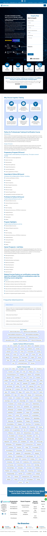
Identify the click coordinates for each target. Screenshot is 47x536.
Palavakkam (31, 429)
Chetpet (40, 459)
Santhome (15, 441)
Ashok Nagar (7, 400)
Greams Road (20, 464)
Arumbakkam (36, 397)
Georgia (38, 351)
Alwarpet (29, 395)
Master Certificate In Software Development (25, 512)
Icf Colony (29, 464)
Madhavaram (27, 418)
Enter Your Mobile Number (32, 30)
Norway (39, 357)
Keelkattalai (10, 412)
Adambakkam (8, 395)
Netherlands (15, 357)
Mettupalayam (30, 479)
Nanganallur (32, 427)
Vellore (13, 368)
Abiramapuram (8, 459)
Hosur (13, 380)
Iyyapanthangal (36, 406)
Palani (27, 482)
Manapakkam (19, 421)
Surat (12, 383)
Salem (17, 371)
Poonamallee (29, 435)
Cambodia (30, 348)
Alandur (22, 395)
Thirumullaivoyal (9, 450)
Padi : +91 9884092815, (19, 2)
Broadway (32, 459)
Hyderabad (20, 380)
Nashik (41, 392)
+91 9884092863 (7, 527)
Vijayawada (25, 383)
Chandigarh (17, 377)
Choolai (17, 461)
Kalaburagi (31, 386)
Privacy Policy (26, 531)
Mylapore (16, 427)
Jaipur (6, 392)
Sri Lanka (38, 360)
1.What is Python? (9, 304)
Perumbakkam (12, 435)
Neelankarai (6, 429)
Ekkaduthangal (36, 403)
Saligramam (6, 441)
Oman (8, 360)
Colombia (38, 348)
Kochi (24, 386)
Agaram (16, 459)
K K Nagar (37, 409)
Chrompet (19, 403)
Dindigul (38, 479)
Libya (40, 354)
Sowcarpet (39, 470)
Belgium (9, 348)
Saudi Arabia (21, 360)
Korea (15, 351)
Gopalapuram (10, 406)
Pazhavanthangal (27, 432)
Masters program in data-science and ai (17, 337)
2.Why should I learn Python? (12, 314)
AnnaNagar (7, 526)
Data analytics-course (10, 340)
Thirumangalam (35, 447)
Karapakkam (19, 409)
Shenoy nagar (40, 441)
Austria (22, 345)
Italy (21, 354)
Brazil (16, 348)
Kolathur (10, 415)
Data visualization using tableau (32, 334)
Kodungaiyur (20, 467)
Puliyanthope (30, 470)
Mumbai (31, 389)
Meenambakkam (10, 424)
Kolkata (17, 386)
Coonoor (20, 482)
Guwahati (38, 377)
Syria (13, 363)
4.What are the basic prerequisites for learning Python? (17, 321)
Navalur (40, 427)
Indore (38, 386)
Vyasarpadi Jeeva (25, 476)
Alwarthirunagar (38, 395)
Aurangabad (37, 374)
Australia (15, 345)
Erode (24, 371)
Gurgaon (6, 380)
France (22, 351)
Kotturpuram (25, 415)
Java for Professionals (22, 340)
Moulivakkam (37, 424)
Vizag (18, 383)
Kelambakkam (19, 412)
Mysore (34, 380)
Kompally (39, 389)
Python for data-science (15, 331)
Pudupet (22, 470)
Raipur (40, 383)
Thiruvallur (10, 453)
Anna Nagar (27, 397)
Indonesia (8, 351)
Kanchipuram (30, 368)
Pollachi (16, 479)
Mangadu (28, 421)
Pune (6, 383)
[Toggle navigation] (45, 5)
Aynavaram (24, 459)
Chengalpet (21, 368)
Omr (38, 456)
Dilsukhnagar (8, 389)
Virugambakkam (19, 456)
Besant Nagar (22, 400)
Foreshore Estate (36, 461)
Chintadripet (9, 461)
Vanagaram (37, 453)
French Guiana (30, 351)
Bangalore (9, 377)
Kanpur (27, 380)
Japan (27, 354)
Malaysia (7, 357)
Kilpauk (27, 412)
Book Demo (23, 86)
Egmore (27, 403)
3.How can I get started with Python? (13, 317)
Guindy (18, 406)
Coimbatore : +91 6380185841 (38, 2)
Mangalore (33, 383)
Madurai (30, 371)
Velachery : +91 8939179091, (28, 2)
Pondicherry (39, 368)
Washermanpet (36, 476)
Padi (25, 429)
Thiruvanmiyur (29, 450)
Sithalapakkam (19, 444)
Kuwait (33, 354)
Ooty (22, 479)
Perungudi (21, 435)
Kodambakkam (36, 412)
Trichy (37, 371)
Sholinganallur (9, 444)
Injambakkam (26, 406)
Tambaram (39, 444)
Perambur (37, 432)
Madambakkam (37, 418)
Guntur (30, 377)
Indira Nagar (37, 464)
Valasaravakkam (27, 453)
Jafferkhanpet (11, 409)
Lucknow (27, 392)
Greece (14, 354)
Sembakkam (23, 441)
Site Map (44, 531)
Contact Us (43, 511)
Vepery (9, 476)
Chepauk (31, 400)
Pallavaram (40, 429)
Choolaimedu (11, 403)
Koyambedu (9, 418)
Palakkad (8, 479)
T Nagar (26, 447)
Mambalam (38, 467)
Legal (40, 531)
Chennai (6, 368)
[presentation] (37, 49)
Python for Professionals (36, 340)
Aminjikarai (18, 397)
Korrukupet (29, 467)
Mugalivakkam (8, 427)
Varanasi (29, 374)
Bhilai (25, 389)
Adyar (15, 395)
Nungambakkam (16, 429)
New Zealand (24, 357)
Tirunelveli (10, 371)
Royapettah (20, 438)
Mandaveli (7, 470)
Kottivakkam (28, 409)
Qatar (14, 360)
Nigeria (32, 357)
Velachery (10, 456)
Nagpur (20, 392)
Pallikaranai (10, 432)
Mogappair (20, 424)
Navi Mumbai (9, 386)
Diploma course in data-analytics (30, 331)
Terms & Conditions (34, 531)
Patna (34, 392)
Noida (41, 380)
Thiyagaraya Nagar (10, 473)
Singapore (30, 360)
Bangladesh (37, 345)
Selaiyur (31, 441)
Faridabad (22, 374)
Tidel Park (20, 473)
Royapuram (29, 438)
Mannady (15, 470)
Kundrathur (18, 418)
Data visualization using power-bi (15, 334)
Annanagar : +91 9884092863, (9, 2)
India (8, 345)
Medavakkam (36, 421)
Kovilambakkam (35, 415)
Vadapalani (18, 453)
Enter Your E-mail (31, 25)
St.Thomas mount (29, 444)
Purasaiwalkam (11, 438)
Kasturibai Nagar (10, 467)
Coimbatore (17, 389)
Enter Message (30, 35)
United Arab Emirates (22, 363)
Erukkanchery (26, 461)
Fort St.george (10, 464)
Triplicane (16, 476)
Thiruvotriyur (38, 450)
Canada (22, 348)
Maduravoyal (10, 421)
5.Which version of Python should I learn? (14, 324)
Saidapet (37, 438)
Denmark (33, 363)
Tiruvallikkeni (29, 473)
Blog (43, 506)
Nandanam (24, 427)
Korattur (17, 415)
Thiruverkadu (19, 450)
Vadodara (13, 392)
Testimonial (43, 508)
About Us (43, 504)
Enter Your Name (31, 20)
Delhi (25, 377)
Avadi (15, 400)
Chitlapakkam (39, 400)
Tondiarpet (38, 473)
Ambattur (10, 397)
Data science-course (33, 337)
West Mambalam (30, 456)
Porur (37, 435)
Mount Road (28, 424)
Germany (8, 354)
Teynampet (10, 447)
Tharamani (19, 447)
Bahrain (29, 345)
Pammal (18, 432)
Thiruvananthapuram (11, 374)
